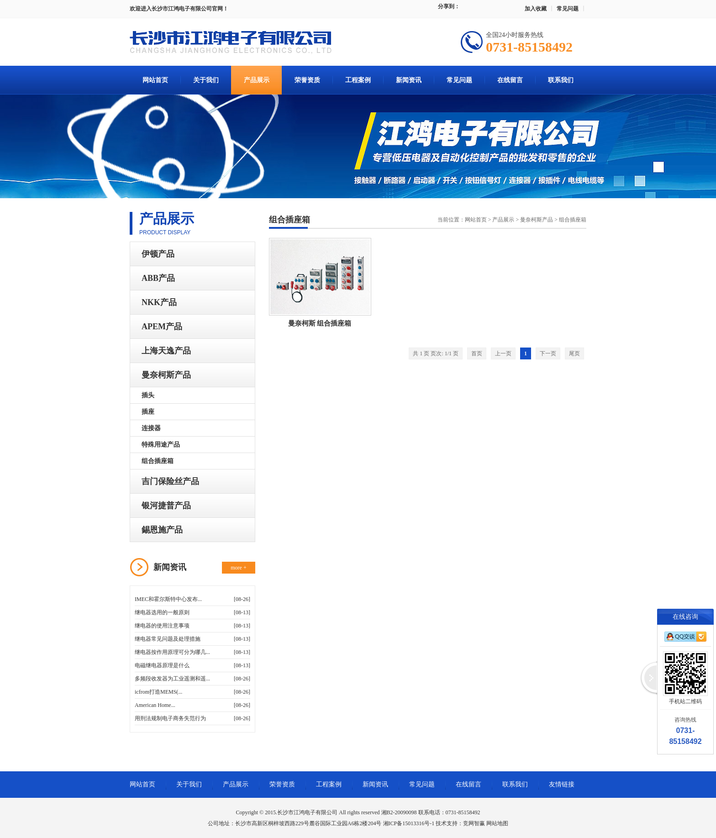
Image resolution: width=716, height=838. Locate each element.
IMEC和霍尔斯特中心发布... (168, 599)
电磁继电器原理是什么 (162, 665)
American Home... (155, 705)
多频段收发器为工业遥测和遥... (172, 678)
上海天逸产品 (166, 350)
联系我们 (561, 80)
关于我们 (206, 80)
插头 (148, 395)
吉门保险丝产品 (170, 481)
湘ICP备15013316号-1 (409, 823)
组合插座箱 (158, 461)
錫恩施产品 (162, 529)
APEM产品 (162, 326)
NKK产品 (159, 302)
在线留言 (510, 80)
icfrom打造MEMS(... (158, 692)
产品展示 (256, 80)
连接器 (151, 428)
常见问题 (568, 8)
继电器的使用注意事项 (162, 625)
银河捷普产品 (166, 505)
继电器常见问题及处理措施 (167, 639)
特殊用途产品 (161, 444)
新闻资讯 (408, 80)
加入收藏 (536, 8)
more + (238, 567)
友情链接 (561, 784)
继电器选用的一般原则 (162, 612)
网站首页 (155, 80)
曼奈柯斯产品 (166, 374)
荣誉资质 (307, 80)
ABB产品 (158, 278)
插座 (148, 411)
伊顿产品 (158, 253)
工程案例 (358, 80)
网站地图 (497, 823)
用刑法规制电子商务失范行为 (170, 718)
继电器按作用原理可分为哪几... (172, 652)
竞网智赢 (474, 823)
